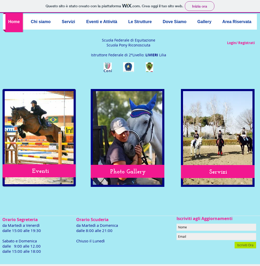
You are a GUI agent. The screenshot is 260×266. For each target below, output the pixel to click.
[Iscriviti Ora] (245, 245)
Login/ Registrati (241, 43)
